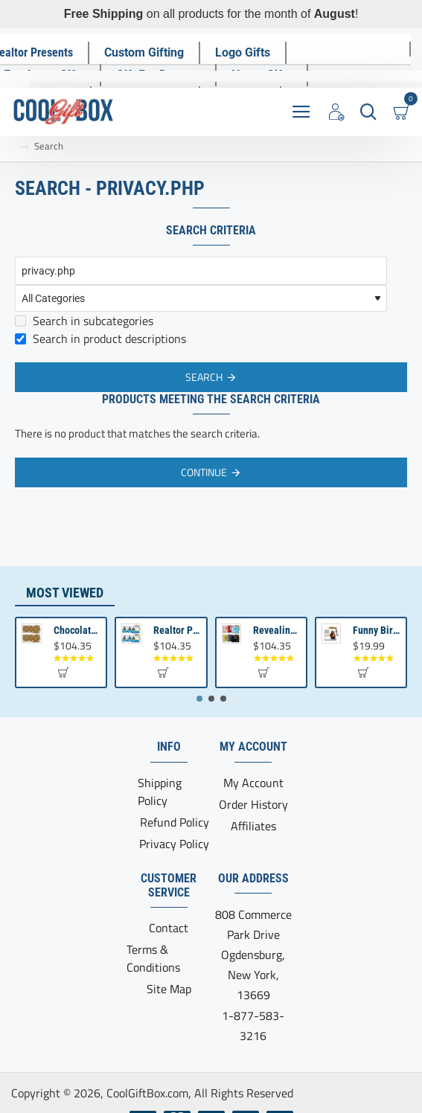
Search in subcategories (84, 321)
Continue (204, 472)
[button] (63, 672)
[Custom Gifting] (144, 52)
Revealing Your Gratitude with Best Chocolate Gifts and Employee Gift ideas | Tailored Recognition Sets (277, 630)
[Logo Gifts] (242, 52)
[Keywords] (201, 271)
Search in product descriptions (100, 338)
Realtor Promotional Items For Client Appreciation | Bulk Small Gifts (177, 630)
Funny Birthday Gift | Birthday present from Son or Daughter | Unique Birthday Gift (376, 630)
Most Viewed (64, 592)
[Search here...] (368, 112)
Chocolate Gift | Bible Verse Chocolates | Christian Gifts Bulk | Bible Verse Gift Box (77, 630)
